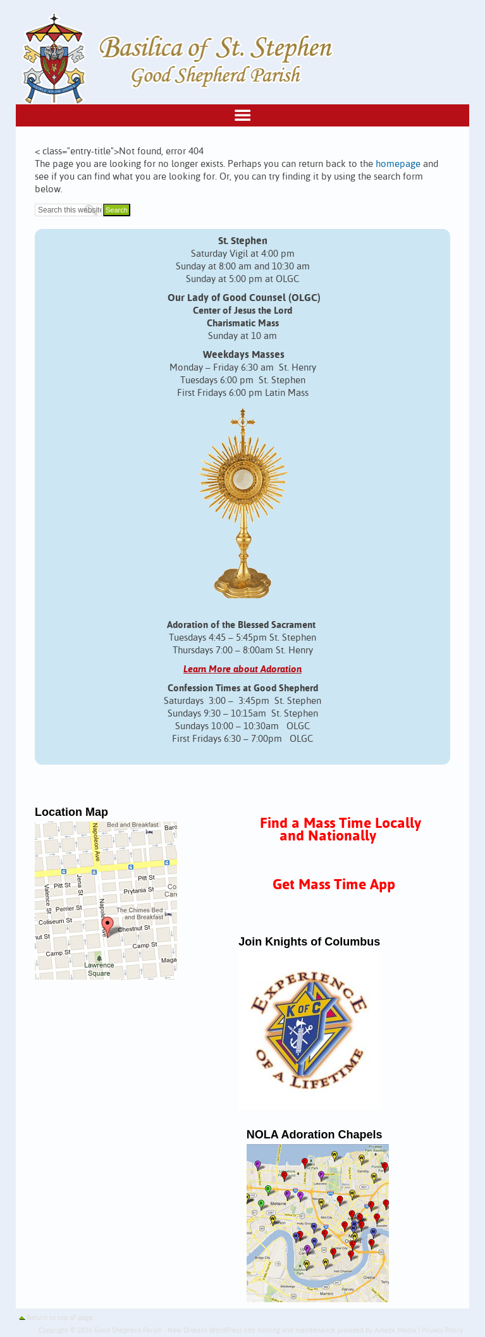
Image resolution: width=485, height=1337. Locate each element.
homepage (398, 164)
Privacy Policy (442, 1330)
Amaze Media (395, 1330)
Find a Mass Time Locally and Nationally (340, 830)
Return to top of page (60, 1318)
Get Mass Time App (334, 885)
